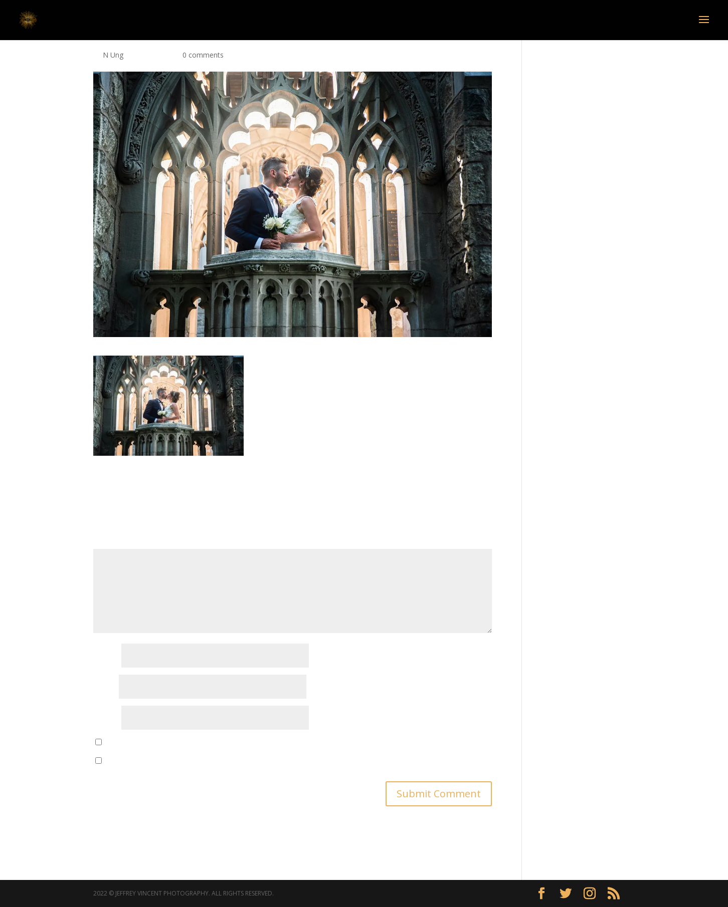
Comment (112, 542)
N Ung (113, 55)
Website (106, 718)
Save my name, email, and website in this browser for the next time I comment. (234, 742)
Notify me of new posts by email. (159, 761)
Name (106, 656)
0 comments (203, 55)
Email (105, 687)
